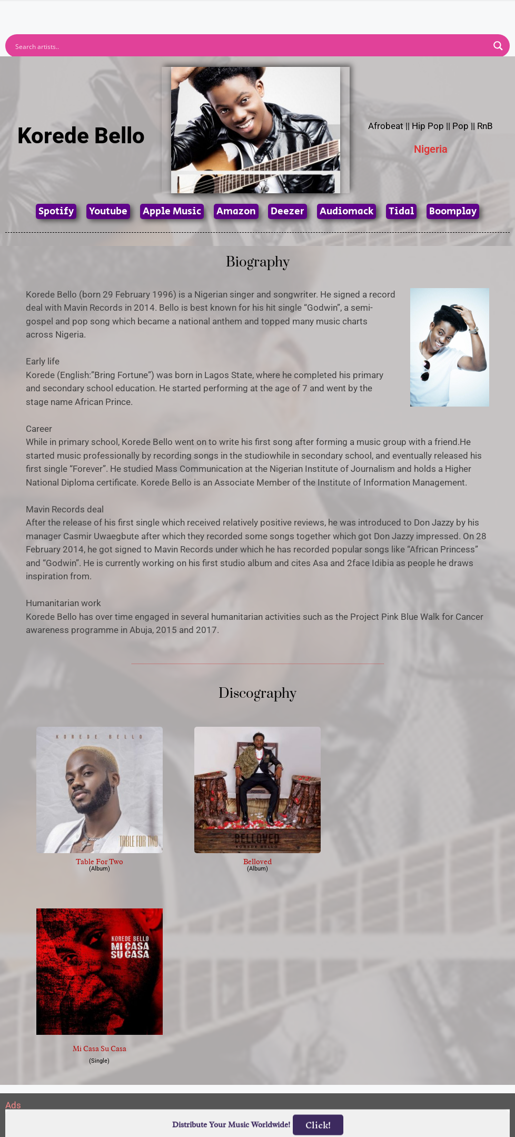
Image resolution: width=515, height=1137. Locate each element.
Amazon (236, 211)
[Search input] (250, 46)
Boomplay (453, 211)
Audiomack (346, 211)
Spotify (56, 211)
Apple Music (172, 211)
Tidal (401, 211)
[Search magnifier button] (498, 45)
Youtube (108, 211)
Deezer (287, 211)
